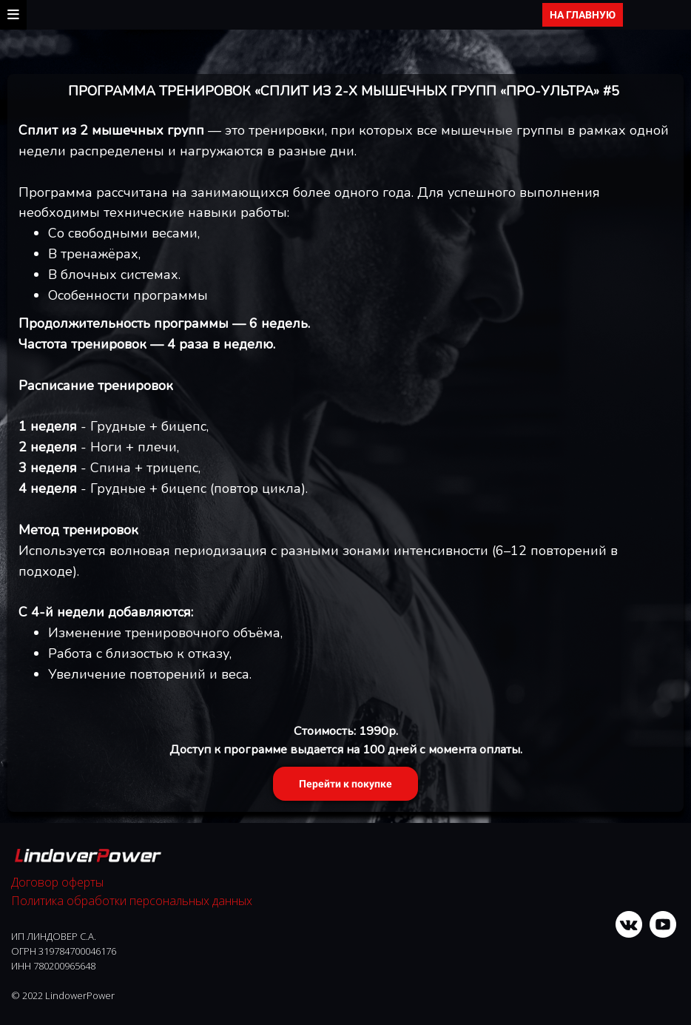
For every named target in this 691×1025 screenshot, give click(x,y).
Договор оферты (57, 882)
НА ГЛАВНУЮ (583, 15)
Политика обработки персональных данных (131, 901)
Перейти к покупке (345, 784)
